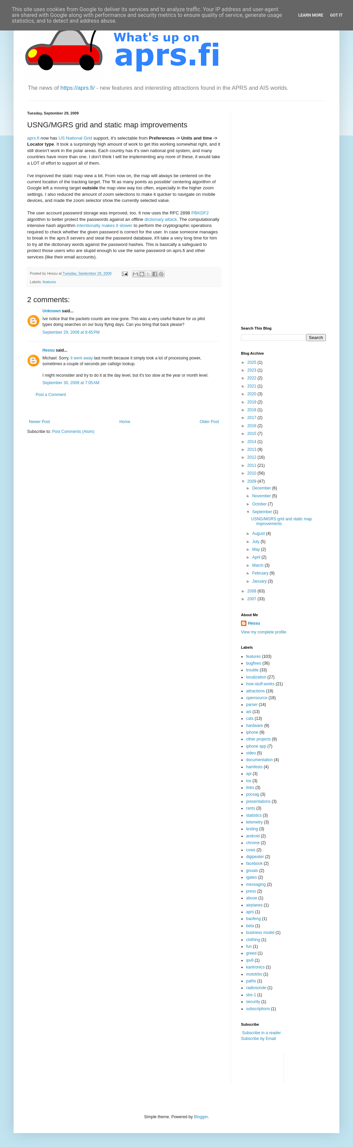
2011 (252, 465)
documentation (259, 759)
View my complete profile (263, 632)
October (260, 504)
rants (250, 808)
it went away (81, 358)
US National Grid (75, 138)
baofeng (253, 918)
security (253, 1001)
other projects (258, 739)
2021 (252, 386)
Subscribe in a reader (261, 1032)
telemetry (254, 822)
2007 (252, 599)
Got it (336, 15)
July (256, 541)
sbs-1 (251, 995)
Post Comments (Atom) (73, 431)
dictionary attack (161, 219)
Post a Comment (51, 394)
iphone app (256, 746)
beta (250, 925)
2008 (252, 591)
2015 (252, 433)
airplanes (254, 905)
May (256, 549)
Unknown (51, 311)
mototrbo (254, 974)
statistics (254, 815)
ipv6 (250, 960)
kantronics (255, 967)
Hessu (48, 350)
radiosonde (256, 987)
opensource (256, 697)
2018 (252, 410)
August (259, 533)
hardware (254, 725)
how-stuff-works (260, 684)
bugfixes (253, 663)
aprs (250, 912)
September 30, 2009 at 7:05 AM (70, 382)
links (250, 787)
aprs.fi (33, 138)
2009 (252, 481)
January (260, 581)
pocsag (252, 794)
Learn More (310, 15)
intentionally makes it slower (104, 225)
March (258, 565)
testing (252, 829)
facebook (254, 863)
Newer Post (39, 421)
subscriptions (258, 1008)
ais (248, 711)
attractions (255, 691)
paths (251, 981)
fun (249, 946)
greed (251, 953)
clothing (253, 939)
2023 (252, 370)
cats (250, 718)
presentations (258, 801)
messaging (256, 884)
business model (260, 932)
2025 (252, 362)
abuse (251, 898)
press (251, 891)
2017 (252, 417)
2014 (252, 441)
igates (251, 877)
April (256, 557)
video (251, 753)
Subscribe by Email (258, 1038)
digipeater (255, 856)
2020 (252, 394)
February (261, 573)
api (249, 773)
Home (124, 421)
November (262, 496)
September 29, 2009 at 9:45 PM (70, 332)
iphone (252, 732)
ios (248, 780)
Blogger (201, 1116)
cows (250, 850)
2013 (252, 449)
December (262, 488)
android (253, 836)
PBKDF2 (200, 212)
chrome (253, 842)
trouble (252, 670)
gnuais (252, 870)
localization (256, 677)
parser (252, 704)
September (262, 511)
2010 (252, 473)
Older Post (209, 421)
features (49, 282)
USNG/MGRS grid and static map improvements (281, 521)
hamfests (254, 767)
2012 (252, 457)
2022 (252, 378)
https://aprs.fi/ (77, 88)
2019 (252, 402)
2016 (252, 425)
